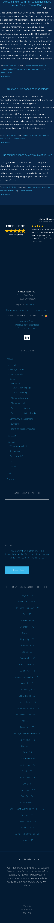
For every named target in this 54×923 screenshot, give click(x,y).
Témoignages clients (19, 446)
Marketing (27, 135)
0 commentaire (19, 139)
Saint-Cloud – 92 (27, 790)
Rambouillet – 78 (27, 777)
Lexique (13, 466)
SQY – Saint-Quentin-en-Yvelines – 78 (27, 809)
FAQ (11, 461)
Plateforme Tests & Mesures (22, 429)
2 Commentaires (25, 191)
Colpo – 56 (27, 633)
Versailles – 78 (27, 827)
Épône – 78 (27, 652)
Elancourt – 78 (27, 645)
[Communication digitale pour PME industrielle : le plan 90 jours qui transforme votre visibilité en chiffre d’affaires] (27, 500)
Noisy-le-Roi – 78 (27, 740)
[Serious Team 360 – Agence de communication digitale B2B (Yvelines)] (27, 271)
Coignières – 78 (27, 627)
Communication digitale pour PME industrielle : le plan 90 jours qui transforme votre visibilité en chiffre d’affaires (27, 554)
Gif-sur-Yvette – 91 (27, 664)
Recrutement (15, 451)
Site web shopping (19, 398)
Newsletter (14, 424)
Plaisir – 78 (27, 771)
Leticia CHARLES (9, 66)
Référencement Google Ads (23, 413)
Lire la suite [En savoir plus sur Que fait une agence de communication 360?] (4, 194)
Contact (10, 479)
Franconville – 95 (27, 658)
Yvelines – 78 (27, 840)
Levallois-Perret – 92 (27, 702)
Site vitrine (15, 383)
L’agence (11, 442)
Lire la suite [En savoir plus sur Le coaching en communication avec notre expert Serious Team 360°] (4, 76)
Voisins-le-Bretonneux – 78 (27, 834)
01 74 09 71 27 (32, 304)
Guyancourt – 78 (27, 671)
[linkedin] (27, 337)
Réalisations (12, 435)
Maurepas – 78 (27, 727)
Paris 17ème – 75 (27, 765)
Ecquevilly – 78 (27, 639)
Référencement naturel (21, 408)
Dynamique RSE (17, 456)
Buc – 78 (27, 614)
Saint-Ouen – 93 (27, 802)
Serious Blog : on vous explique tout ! (31, 69)
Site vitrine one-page (22, 387)
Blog (9, 473)
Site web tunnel (18, 403)
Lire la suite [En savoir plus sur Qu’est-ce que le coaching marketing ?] (4, 142)
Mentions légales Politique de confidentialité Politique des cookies (27, 325)
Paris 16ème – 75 (27, 758)
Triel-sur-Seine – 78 (27, 821)
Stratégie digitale (17, 369)
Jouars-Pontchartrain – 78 (27, 677)
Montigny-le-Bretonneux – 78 (27, 733)
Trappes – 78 (27, 815)
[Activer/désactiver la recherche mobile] (44, 8)
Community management (21, 419)
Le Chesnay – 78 (27, 689)
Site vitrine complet (21, 392)
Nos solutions (13, 365)
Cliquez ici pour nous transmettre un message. (27, 310)
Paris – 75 (27, 752)
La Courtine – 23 (27, 683)
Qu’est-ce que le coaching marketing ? (27, 89)
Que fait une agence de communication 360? (27, 155)
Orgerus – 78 (27, 746)
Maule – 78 (27, 721)
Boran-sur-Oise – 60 (27, 601)
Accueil (10, 359)
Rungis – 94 (27, 784)
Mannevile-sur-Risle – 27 (27, 714)
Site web (13, 379)
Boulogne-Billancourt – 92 (27, 608)
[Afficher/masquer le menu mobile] (50, 8)
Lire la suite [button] (37, 241)
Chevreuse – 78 (27, 620)
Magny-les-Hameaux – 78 (27, 708)
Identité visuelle (16, 374)
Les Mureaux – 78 (27, 696)
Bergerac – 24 (27, 595)
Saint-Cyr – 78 (27, 796)
